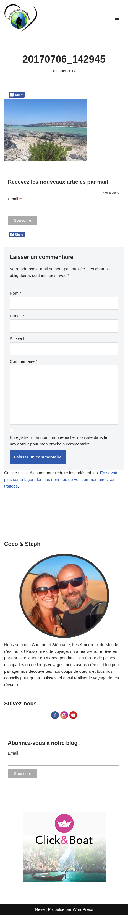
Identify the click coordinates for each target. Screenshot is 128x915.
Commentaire (23, 361)
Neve (40, 909)
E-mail (17, 316)
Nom (15, 293)
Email (15, 199)
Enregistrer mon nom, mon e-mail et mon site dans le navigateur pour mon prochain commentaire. (58, 440)
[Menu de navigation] (117, 18)
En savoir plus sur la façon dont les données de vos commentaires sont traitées (60, 479)
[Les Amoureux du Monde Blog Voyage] (20, 18)
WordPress (83, 909)
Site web (18, 338)
